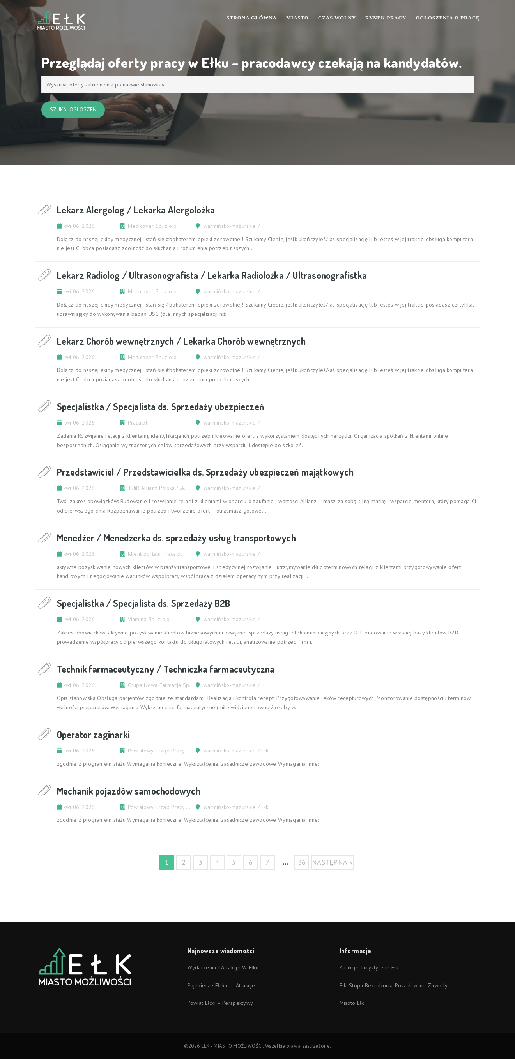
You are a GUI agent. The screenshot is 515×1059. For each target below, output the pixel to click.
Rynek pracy (385, 18)
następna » (332, 862)
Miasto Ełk (352, 1002)
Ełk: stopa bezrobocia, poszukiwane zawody (394, 985)
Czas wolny (337, 18)
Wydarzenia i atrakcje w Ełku (223, 967)
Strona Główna (252, 18)
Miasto (297, 18)
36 (302, 862)
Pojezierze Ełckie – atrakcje (221, 985)
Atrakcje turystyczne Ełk (369, 967)
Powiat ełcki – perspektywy (220, 1002)
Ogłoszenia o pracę (448, 18)
